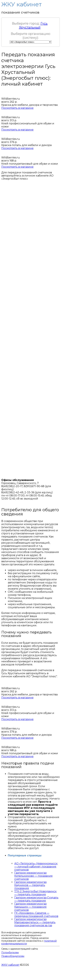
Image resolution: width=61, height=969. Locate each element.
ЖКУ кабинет (10, 964)
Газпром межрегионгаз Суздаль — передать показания (36, 899)
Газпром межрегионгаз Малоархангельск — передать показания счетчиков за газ (34, 922)
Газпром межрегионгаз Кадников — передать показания (30, 885)
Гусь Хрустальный (33, 25)
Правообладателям (12, 956)
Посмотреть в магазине (17, 108)
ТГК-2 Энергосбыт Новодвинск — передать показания (35, 893)
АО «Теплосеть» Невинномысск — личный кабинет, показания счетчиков (36, 866)
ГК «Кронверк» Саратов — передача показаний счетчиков (36, 914)
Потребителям (10, 952)
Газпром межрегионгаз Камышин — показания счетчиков (30, 906)
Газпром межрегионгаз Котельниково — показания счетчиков (33, 876)
